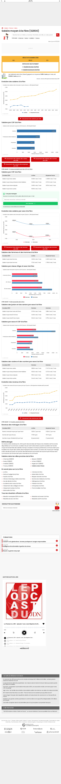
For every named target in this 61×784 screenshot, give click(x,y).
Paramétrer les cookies (54, 720)
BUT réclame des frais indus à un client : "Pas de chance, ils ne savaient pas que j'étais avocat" (27, 692)
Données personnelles (44, 720)
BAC (14, 60)
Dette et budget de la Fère (11, 474)
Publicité (25, 720)
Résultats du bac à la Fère (10, 498)
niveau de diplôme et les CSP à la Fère (21, 169)
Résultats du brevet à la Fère (40, 496)
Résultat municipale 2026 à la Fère (13, 496)
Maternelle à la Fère (9, 490)
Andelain (31, 38)
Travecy (37, 38)
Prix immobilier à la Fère (39, 488)
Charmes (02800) (8, 459)
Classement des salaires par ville (30, 119)
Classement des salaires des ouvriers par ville (45, 159)
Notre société (19, 720)
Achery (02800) (36, 461)
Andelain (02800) (8, 463)
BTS (47, 60)
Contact (29, 720)
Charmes (20, 38)
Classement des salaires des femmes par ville (16, 248)
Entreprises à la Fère (38, 485)
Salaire (6, 28)
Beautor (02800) (37, 459)
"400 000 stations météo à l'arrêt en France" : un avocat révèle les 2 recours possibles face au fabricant (30, 711)
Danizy (26, 38)
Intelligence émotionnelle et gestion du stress (17, 545)
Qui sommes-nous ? (6, 720)
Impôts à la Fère (8, 476)
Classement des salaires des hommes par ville (45, 248)
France (11, 28)
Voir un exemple (55, 510)
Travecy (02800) (8, 466)
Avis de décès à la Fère (10, 481)
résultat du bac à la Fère (31, 66)
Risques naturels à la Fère (39, 476)
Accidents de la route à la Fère (12, 483)
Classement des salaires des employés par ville (16, 165)
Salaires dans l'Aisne (38, 466)
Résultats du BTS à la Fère (39, 498)
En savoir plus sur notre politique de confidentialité (14, 206)
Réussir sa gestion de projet (11, 550)
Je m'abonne (29, 203)
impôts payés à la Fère (17, 421)
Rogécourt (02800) (37, 463)
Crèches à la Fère (37, 472)
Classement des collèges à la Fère (13, 485)
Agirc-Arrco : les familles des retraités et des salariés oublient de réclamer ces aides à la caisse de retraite (30, 690)
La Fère (5, 472)
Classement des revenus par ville (30, 418)
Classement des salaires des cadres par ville (16, 159)
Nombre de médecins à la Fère (41, 478)
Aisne (16, 28)
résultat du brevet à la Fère (31, 69)
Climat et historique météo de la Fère (14, 478)
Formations (7, 537)
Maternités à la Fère (38, 474)
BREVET (30, 60)
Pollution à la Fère (37, 483)
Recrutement (35, 720)
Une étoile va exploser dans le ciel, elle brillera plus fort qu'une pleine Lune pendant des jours (27, 702)
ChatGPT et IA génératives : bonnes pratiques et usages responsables (24, 541)
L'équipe (13, 720)
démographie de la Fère (17, 301)
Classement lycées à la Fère (11, 488)
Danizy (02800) (7, 461)
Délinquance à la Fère (38, 481)
